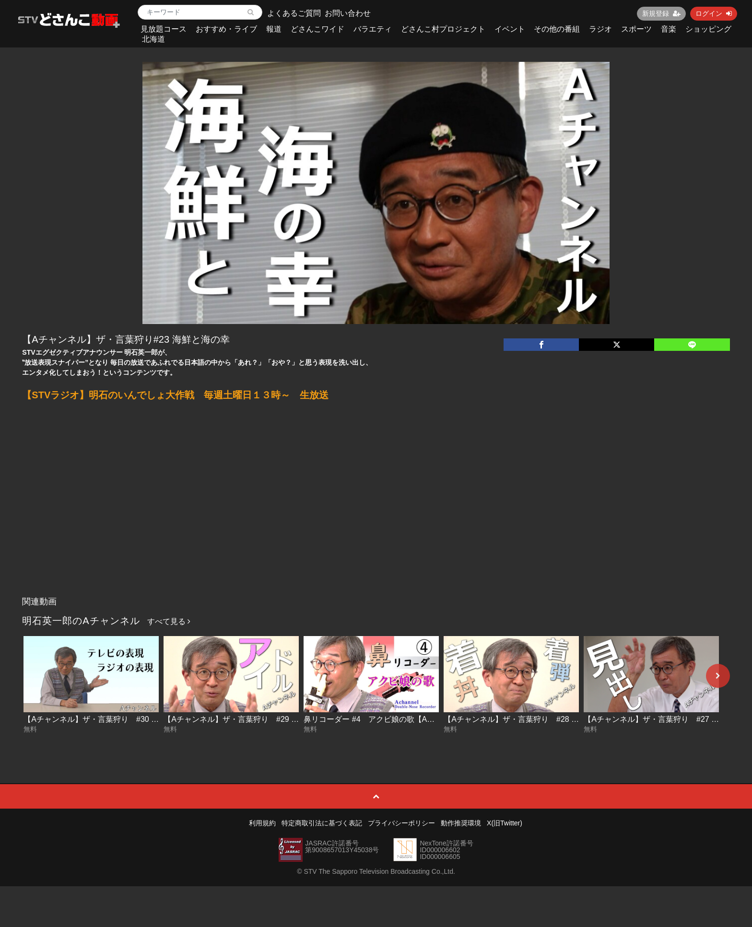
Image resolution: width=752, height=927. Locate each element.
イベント (509, 29)
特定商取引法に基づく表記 (322, 823)
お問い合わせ (348, 13)
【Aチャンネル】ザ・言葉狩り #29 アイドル (243, 719)
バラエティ (372, 29)
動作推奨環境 (461, 823)
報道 (274, 29)
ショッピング (708, 29)
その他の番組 (557, 29)
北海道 (153, 39)
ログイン (713, 13)
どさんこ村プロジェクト (443, 29)
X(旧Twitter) (504, 823)
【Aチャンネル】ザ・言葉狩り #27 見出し (659, 719)
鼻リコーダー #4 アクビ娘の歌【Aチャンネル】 (388, 719)
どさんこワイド (317, 29)
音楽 (668, 29)
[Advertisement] (376, 520)
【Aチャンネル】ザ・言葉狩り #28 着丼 (515, 719)
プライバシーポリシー (401, 823)
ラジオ (600, 29)
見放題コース (164, 29)
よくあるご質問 (294, 13)
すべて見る (168, 621)
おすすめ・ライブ (226, 29)
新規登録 (661, 13)
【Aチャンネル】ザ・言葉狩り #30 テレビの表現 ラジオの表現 (134, 719)
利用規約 (262, 823)
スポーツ (636, 29)
